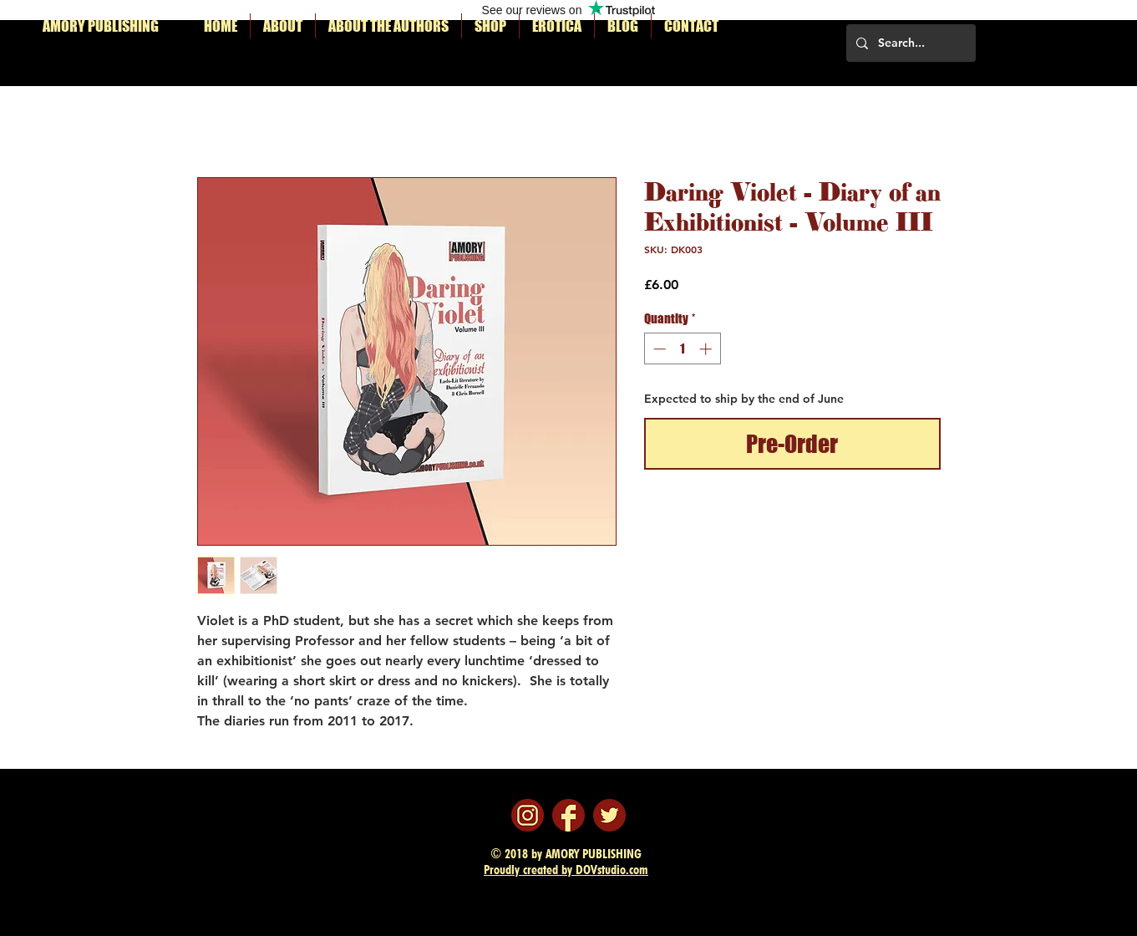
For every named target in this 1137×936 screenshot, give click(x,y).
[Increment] (707, 348)
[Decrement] (658, 348)
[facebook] (568, 815)
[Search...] (909, 43)
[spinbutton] (682, 348)
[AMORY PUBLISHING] (112, 27)
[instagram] (527, 815)
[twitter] (609, 815)
